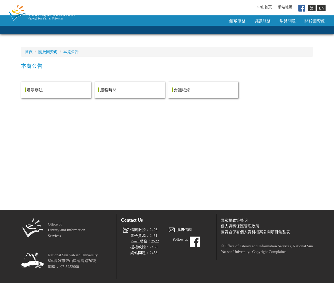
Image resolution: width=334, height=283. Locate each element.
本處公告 (71, 52)
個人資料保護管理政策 (240, 226)
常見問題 (287, 21)
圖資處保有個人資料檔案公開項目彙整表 (255, 232)
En (321, 8)
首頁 (29, 52)
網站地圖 (285, 7)
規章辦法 (34, 90)
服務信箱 (184, 230)
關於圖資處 (315, 21)
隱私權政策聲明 (234, 220)
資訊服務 (262, 21)
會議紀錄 (182, 90)
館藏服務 (237, 21)
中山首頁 (264, 7)
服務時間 (108, 90)
